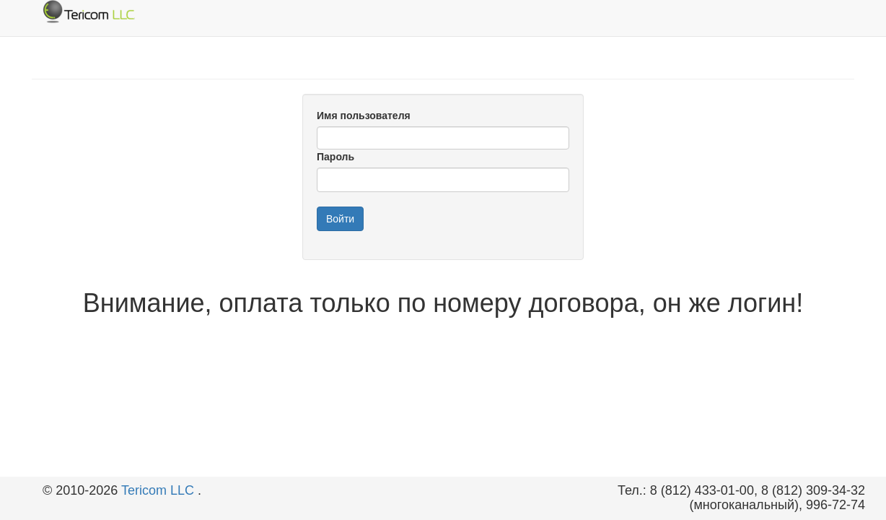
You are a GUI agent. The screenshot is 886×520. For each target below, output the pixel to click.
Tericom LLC (159, 490)
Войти (340, 219)
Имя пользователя (364, 115)
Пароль (335, 156)
